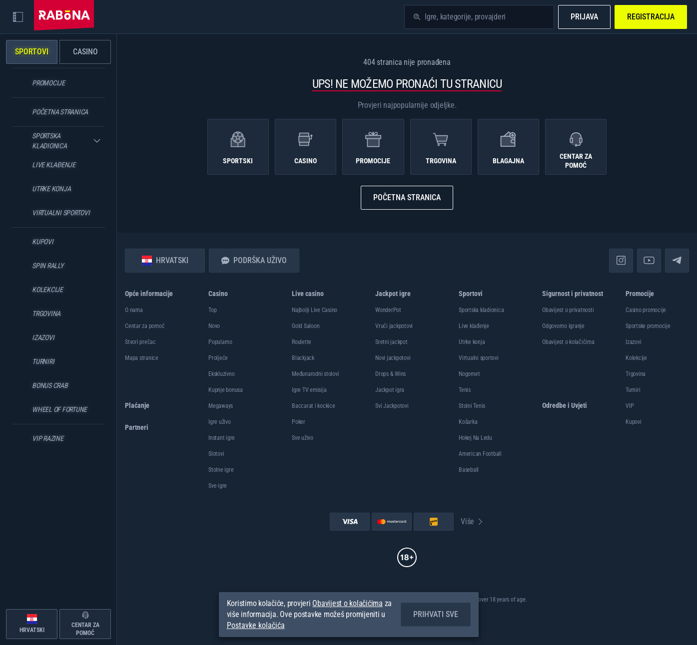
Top (212, 310)
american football (480, 453)
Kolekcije (636, 357)
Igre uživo (219, 421)
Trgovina (636, 373)
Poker (298, 421)
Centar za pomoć (144, 325)
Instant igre (221, 437)
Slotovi (216, 453)
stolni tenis (472, 405)
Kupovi (634, 421)
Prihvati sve (435, 614)
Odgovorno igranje (563, 325)
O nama (134, 310)
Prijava (584, 16)
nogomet (469, 373)
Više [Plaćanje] (472, 521)
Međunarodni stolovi (315, 373)
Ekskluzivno (221, 373)
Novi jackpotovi (392, 357)
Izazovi (633, 341)
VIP (630, 405)
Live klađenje (474, 325)
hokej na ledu (475, 437)
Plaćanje (137, 405)
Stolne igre (220, 469)
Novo (214, 325)
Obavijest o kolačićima (568, 341)
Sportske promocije (648, 325)
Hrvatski (165, 261)
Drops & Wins (390, 373)
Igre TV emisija (309, 389)
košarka (468, 421)
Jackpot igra (389, 389)
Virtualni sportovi (479, 357)
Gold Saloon (305, 325)
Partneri (136, 427)
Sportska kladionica (481, 310)
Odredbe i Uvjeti (564, 405)
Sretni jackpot (391, 341)
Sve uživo (302, 437)
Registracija (651, 16)
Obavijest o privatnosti (568, 310)
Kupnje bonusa (225, 389)
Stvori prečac (140, 341)
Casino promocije (646, 310)
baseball (469, 469)
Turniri (633, 389)
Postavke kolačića (256, 625)
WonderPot (388, 310)
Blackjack (303, 357)
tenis (465, 389)
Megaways (220, 405)
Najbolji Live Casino (314, 310)
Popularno (220, 341)
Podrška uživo (254, 260)
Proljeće (218, 357)
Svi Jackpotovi (392, 405)
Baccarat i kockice (313, 405)
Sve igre (217, 485)
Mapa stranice (141, 357)
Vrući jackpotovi (394, 325)
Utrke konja (472, 341)
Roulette (301, 341)
